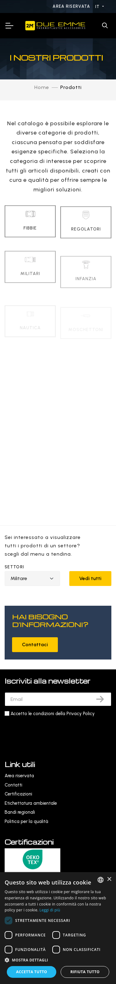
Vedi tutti (90, 578)
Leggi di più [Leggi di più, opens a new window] (50, 910)
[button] (58, 960)
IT (98, 6)
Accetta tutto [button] (31, 971)
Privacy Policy (81, 713)
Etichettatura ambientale (31, 803)
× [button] (109, 879)
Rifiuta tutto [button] (85, 971)
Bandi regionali (20, 812)
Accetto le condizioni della (53, 713)
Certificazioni (18, 794)
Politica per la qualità (26, 821)
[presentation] (52, 733)
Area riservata (72, 6)
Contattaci (35, 644)
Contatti (13, 785)
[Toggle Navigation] (9, 25)
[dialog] (58, 928)
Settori (14, 567)
